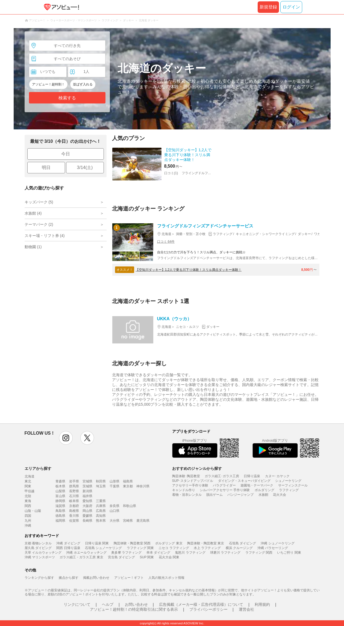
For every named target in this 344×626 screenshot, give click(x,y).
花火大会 (279, 495)
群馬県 (74, 486)
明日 (46, 167)
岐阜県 (74, 501)
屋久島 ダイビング (38, 548)
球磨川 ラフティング (225, 552)
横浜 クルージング (239, 548)
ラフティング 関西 (258, 552)
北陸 (28, 496)
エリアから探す (38, 468)
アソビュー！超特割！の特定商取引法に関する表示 (134, 609)
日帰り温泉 (252, 476)
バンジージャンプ (240, 495)
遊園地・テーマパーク (256, 485)
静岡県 (60, 501)
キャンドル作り (183, 490)
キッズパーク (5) (39, 202)
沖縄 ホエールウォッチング (86, 552)
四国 (28, 516)
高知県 (101, 516)
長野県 (74, 491)
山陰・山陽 (33, 511)
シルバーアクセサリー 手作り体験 (225, 490)
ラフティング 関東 (140, 548)
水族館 (263, 495)
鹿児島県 (142, 521)
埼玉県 (101, 486)
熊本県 (101, 521)
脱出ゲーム (214, 495)
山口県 (114, 511)
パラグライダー (224, 485)
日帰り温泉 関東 (97, 543)
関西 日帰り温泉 (68, 548)
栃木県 (60, 486)
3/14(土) (85, 167)
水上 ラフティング (207, 548)
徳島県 (60, 516)
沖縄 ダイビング (68, 543)
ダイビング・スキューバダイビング (244, 481)
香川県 (74, 516)
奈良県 (114, 506)
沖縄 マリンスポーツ (40, 557)
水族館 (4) (33, 213)
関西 (28, 506)
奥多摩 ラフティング (126, 552)
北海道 (29, 476)
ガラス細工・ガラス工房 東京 (81, 557)
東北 (28, 481)
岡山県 (87, 511)
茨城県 (87, 486)
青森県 (60, 481)
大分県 (114, 521)
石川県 (74, 496)
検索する (67, 98)
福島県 (128, 481)
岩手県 (74, 481)
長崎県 (87, 521)
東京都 (128, 486)
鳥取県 (60, 511)
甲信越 (29, 491)
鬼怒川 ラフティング (190, 552)
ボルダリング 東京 (168, 543)
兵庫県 (101, 506)
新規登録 (268, 7)
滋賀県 (60, 506)
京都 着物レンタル (38, 543)
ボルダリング (264, 490)
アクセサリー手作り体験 (190, 485)
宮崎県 (128, 521)
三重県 (101, 501)
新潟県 (87, 491)
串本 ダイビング (158, 552)
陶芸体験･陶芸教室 (186, 476)
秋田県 (101, 481)
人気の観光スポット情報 (166, 578)
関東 (28, 486)
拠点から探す (68, 578)
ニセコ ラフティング (173, 548)
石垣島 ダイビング (242, 543)
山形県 (114, 481)
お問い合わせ (136, 604)
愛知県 (87, 501)
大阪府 (87, 506)
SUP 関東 (147, 557)
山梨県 (60, 491)
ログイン (291, 7)
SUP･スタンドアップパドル (192, 481)
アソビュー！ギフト (129, 578)
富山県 (60, 496)
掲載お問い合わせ (96, 578)
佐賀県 (74, 521)
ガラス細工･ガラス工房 (222, 476)
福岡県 (60, 521)
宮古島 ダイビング (121, 557)
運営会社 (246, 609)
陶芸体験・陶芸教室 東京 (205, 543)
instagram (66, 438)
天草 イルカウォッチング (43, 552)
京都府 (74, 506)
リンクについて (77, 604)
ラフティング (289, 490)
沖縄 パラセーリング (272, 548)
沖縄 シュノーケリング (277, 543)
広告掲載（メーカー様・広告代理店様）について (201, 604)
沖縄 (28, 525)
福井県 (87, 496)
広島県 (101, 511)
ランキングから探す (39, 578)
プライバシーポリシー (208, 609)
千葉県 (114, 486)
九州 (28, 521)
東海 (28, 501)
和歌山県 (129, 506)
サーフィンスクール (293, 485)
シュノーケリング (288, 481)
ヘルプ (107, 604)
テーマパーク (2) (39, 224)
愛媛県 (87, 516)
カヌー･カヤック (277, 476)
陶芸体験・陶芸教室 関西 (132, 543)
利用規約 (262, 604)
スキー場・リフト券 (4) (45, 235)
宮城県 (87, 481)
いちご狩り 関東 (289, 552)
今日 (65, 154)
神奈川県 (142, 486)
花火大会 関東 (169, 557)
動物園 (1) (33, 247)
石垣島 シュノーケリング (103, 548)
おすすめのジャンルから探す (197, 468)
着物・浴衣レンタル (187, 495)
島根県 (74, 511)
